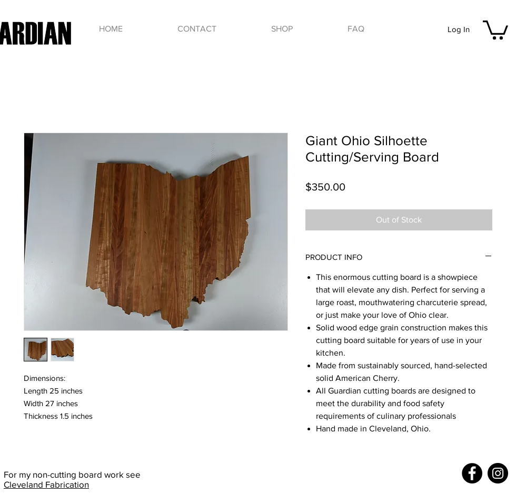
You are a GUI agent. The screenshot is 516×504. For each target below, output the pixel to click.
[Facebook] (472, 473)
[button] (282, 28)
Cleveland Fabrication (46, 484)
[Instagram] (498, 473)
